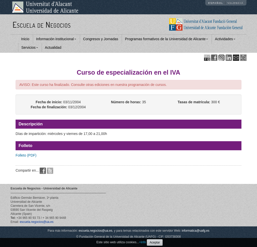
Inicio (25, 39)
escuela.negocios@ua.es (36, 222)
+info (142, 242)
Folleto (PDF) (26, 155)
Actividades (225, 39)
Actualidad (53, 47)
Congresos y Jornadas (100, 39)
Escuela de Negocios (42, 24)
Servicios (29, 47)
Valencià (235, 3)
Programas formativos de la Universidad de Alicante (166, 39)
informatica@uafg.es (195, 230)
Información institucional (56, 39)
